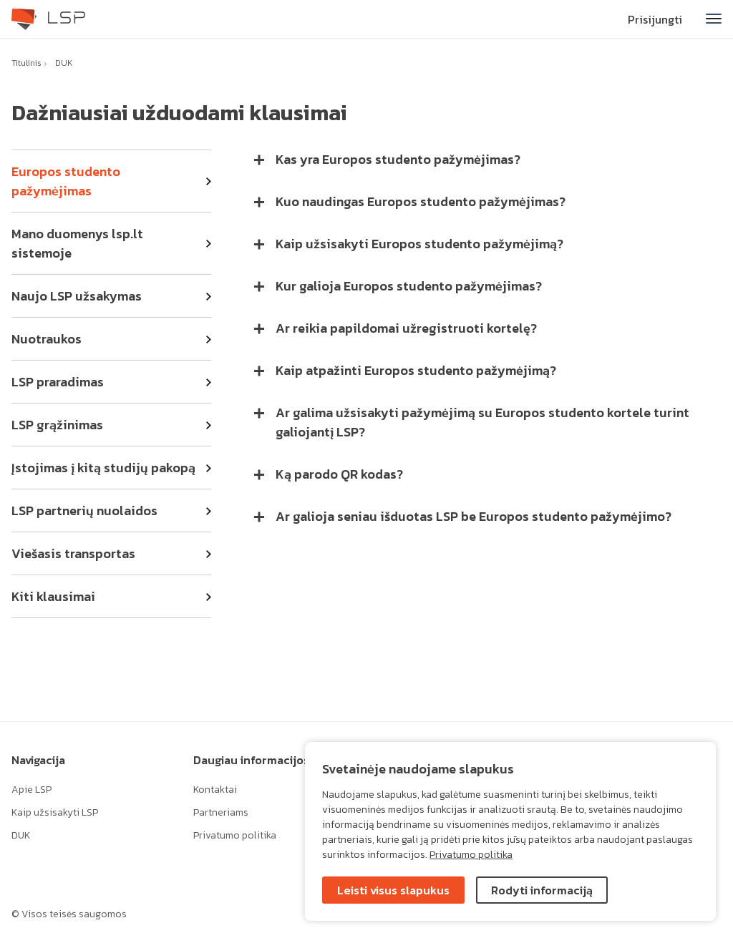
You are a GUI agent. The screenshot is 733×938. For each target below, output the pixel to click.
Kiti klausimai (53, 596)
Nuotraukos (46, 338)
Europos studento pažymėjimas (65, 181)
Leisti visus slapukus (393, 890)
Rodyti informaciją (542, 890)
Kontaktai (215, 789)
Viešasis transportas (73, 553)
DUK (63, 63)
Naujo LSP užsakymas (76, 296)
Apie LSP (31, 789)
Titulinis (26, 63)
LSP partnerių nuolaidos (84, 510)
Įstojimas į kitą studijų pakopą (103, 467)
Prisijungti (655, 19)
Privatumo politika (471, 854)
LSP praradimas (57, 381)
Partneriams (220, 812)
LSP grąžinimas (57, 424)
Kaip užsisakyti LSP (54, 812)
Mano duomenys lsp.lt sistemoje (77, 243)
